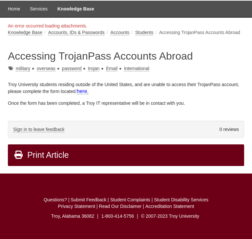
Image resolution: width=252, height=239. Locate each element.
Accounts (120, 32)
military (23, 68)
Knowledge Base (75, 8)
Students (144, 32)
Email (111, 68)
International (136, 68)
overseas (46, 68)
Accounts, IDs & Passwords (76, 32)
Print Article (41, 154)
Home (14, 8)
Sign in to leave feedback (38, 129)
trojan (93, 68)
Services (39, 8)
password (72, 68)
